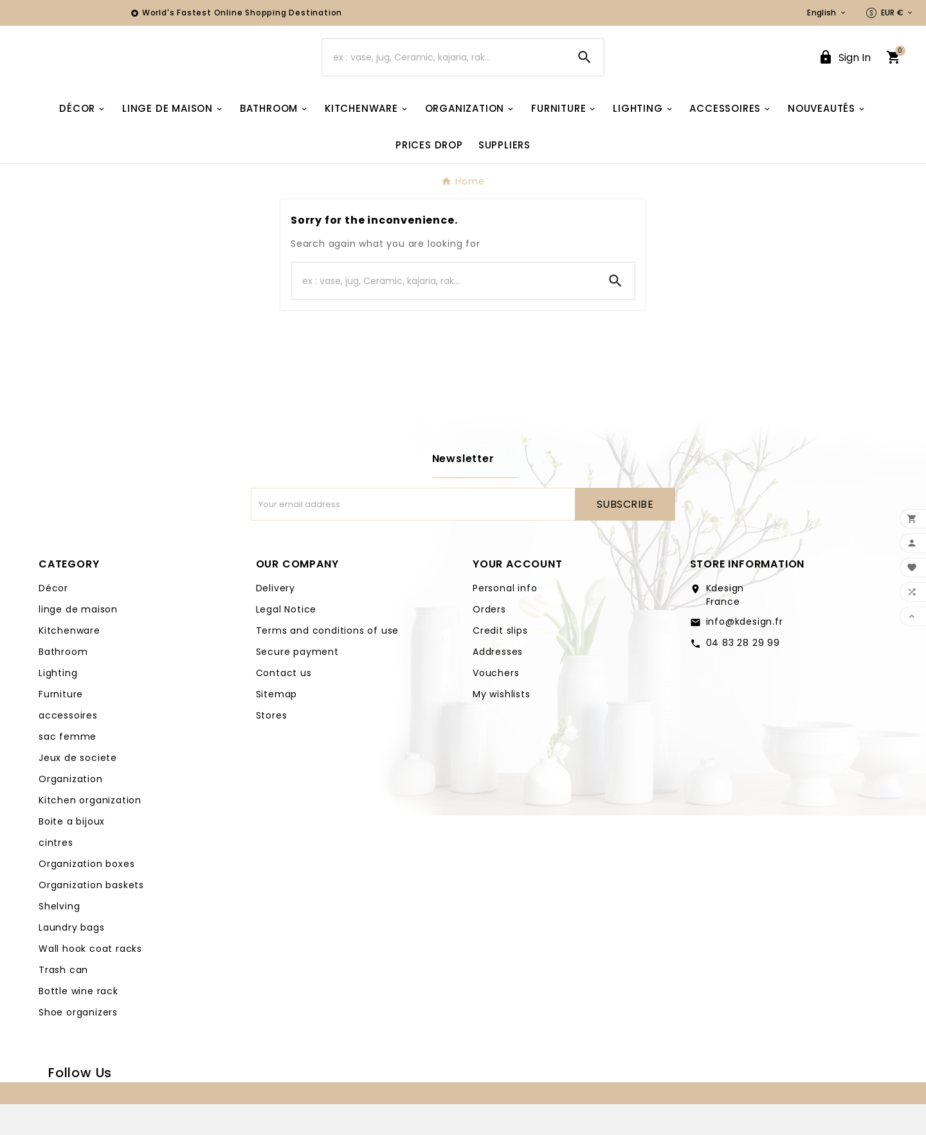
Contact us (284, 703)
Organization (71, 809)
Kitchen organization (90, 831)
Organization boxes (86, 894)
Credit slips (500, 661)
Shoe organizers (78, 1043)
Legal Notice (286, 640)
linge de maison (78, 640)
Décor (53, 618)
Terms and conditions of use (327, 661)
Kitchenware (69, 661)
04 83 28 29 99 (743, 673)
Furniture (61, 725)
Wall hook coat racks (90, 979)
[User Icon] (844, 73)
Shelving (59, 937)
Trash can (63, 1000)
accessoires (68, 746)
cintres (56, 873)
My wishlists (502, 725)
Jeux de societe (78, 788)
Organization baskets (91, 915)
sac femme (67, 767)
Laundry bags (72, 958)
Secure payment (297, 682)
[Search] (444, 73)
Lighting (58, 703)
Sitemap (277, 725)
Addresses (498, 682)
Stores (271, 746)
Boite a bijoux (72, 852)
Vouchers (496, 703)
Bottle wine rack (78, 1021)
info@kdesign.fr (744, 652)
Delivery (275, 618)
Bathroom (63, 682)
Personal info (505, 618)
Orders (489, 640)
